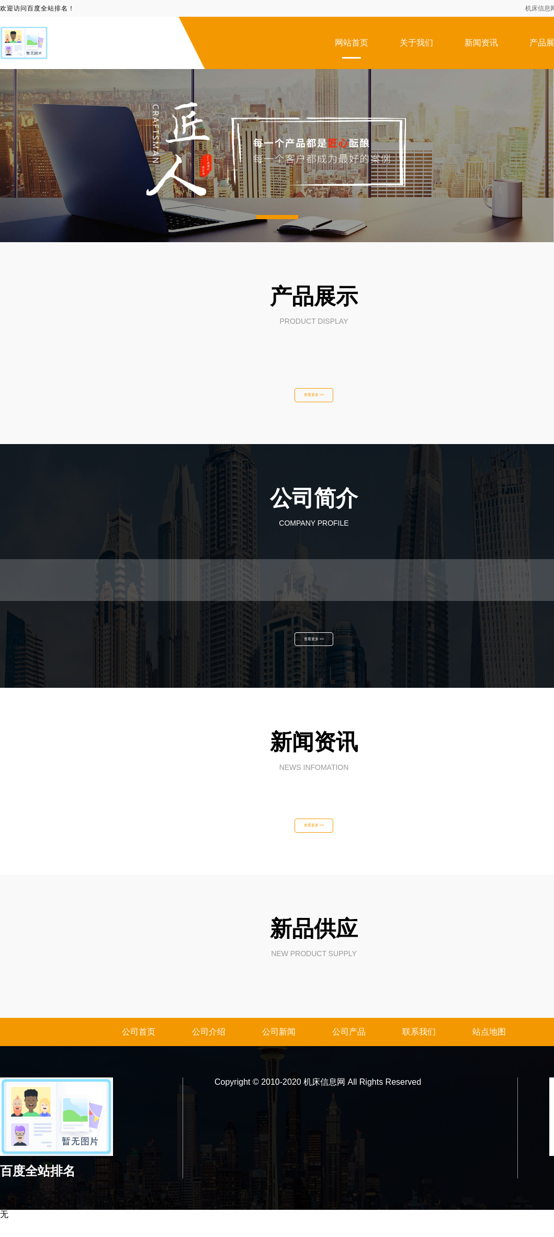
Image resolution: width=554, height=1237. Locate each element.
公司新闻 (279, 1049)
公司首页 (138, 1049)
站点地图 (489, 1049)
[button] (277, 217)
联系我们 (419, 1049)
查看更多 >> (314, 398)
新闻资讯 (481, 42)
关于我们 (416, 42)
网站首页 (351, 42)
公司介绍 (208, 1049)
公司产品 (349, 1049)
